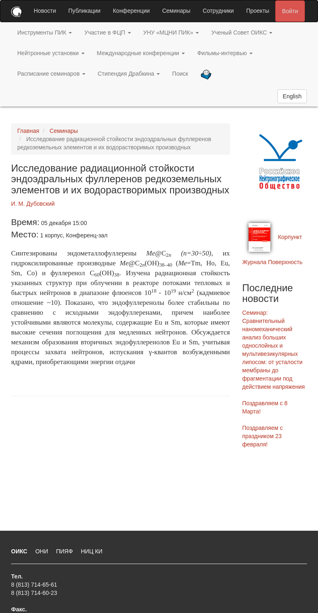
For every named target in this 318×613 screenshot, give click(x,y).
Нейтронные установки (51, 53)
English (292, 96)
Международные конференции (141, 53)
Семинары (176, 10)
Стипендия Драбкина (129, 73)
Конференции (131, 10)
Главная (28, 131)
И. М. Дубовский (33, 203)
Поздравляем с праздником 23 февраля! (262, 436)
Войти (290, 11)
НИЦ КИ (92, 551)
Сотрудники (218, 10)
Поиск (180, 73)
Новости (45, 10)
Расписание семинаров (51, 73)
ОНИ (42, 551)
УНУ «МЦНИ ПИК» (171, 32)
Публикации (84, 10)
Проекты (257, 10)
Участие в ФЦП (107, 32)
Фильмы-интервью (225, 53)
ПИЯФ (65, 551)
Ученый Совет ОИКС (241, 32)
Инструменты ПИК (44, 32)
